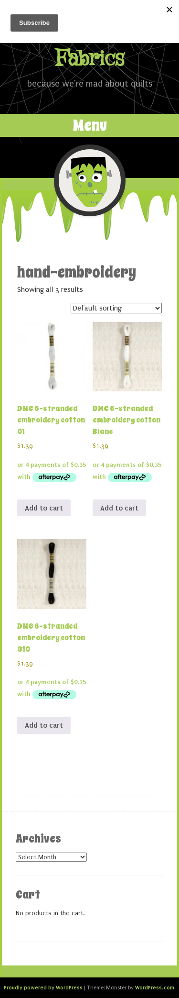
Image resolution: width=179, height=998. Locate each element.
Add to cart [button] (44, 508)
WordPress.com (154, 987)
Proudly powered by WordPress (43, 987)
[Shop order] (116, 308)
